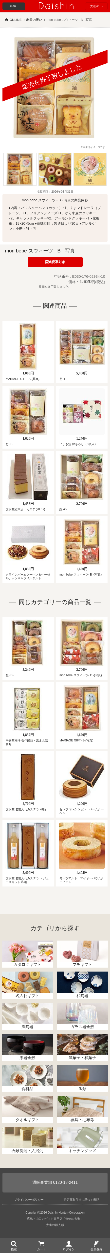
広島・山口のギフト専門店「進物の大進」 (55, 1219)
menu (14, 6)
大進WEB (96, 6)
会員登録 (96, 1249)
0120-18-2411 (65, 1182)
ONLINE (15, 20)
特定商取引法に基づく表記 (81, 1199)
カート (41, 1249)
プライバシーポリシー (29, 1199)
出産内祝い (34, 20)
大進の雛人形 (55, 1225)
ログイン (69, 1249)
